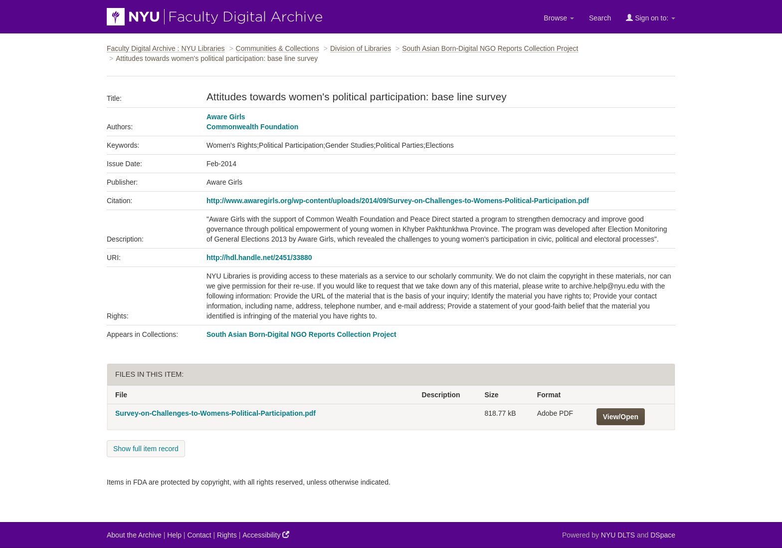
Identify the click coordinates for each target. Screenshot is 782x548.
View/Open (620, 417)
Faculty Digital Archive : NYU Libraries (166, 48)
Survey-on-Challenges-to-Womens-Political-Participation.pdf (215, 413)
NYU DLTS (618, 535)
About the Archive (134, 535)
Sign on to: (650, 17)
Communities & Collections (277, 48)
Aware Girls (225, 117)
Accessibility (265, 535)
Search (600, 18)
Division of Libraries (360, 48)
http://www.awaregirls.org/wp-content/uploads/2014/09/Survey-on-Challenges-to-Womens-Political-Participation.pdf (397, 201)
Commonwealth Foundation (252, 127)
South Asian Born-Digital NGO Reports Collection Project (490, 48)
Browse (559, 18)
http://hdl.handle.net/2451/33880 (259, 258)
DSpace (662, 535)
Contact (199, 535)
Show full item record (146, 449)
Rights (227, 535)
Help (174, 535)
